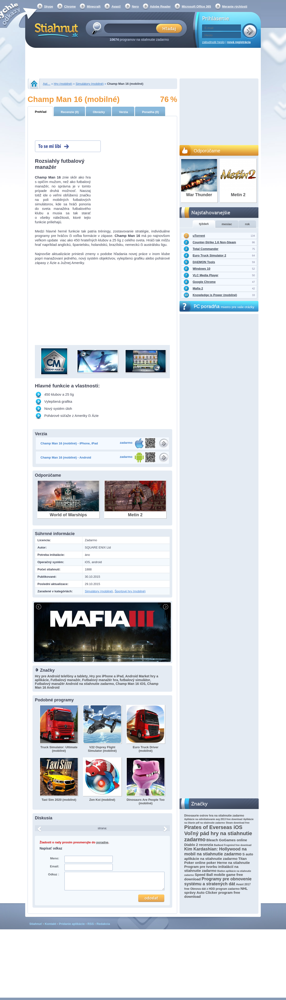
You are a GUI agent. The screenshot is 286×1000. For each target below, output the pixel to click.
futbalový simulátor (135, 680)
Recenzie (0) (70, 112)
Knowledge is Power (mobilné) (215, 295)
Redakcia (103, 924)
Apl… (46, 83)
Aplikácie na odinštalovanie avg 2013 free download (213, 819)
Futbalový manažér (65, 680)
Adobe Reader (160, 6)
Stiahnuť (35, 924)
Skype (48, 6)
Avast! (116, 6)
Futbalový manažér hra (100, 680)
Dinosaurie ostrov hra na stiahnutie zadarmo (214, 815)
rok (247, 224)
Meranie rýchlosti (234, 6)
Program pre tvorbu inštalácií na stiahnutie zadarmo (211, 869)
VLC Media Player (205, 275)
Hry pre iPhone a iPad (107, 676)
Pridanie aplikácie (72, 924)
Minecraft (93, 6)
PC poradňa (224, 306)
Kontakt (50, 924)
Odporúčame (207, 150)
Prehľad (40, 112)
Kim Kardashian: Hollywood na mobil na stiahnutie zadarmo (215, 851)
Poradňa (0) (150, 112)
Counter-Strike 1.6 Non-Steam (214, 242)
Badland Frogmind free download (232, 845)
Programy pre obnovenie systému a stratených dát (218, 881)
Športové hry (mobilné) (130, 591)
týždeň (204, 224)
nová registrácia (239, 42)
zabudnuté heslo (213, 42)
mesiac (227, 224)
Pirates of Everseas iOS (213, 827)
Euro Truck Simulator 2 (209, 255)
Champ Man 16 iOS (131, 684)
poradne (102, 842)
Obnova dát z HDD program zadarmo (215, 888)
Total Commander (206, 249)
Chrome (70, 6)
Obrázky (99, 112)
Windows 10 (201, 268)
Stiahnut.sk (55, 30)
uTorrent (199, 235)
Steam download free (237, 822)
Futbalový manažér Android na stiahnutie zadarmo (74, 684)
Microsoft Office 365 (196, 6)
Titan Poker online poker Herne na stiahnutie (217, 861)
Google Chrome (204, 282)
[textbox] (131, 28)
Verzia (123, 112)
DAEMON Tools (204, 262)
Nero (135, 6)
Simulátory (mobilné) (90, 83)
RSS (90, 924)
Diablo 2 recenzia (198, 845)
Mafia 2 (198, 288)
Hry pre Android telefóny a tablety (61, 676)
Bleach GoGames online (226, 840)
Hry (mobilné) (63, 83)
